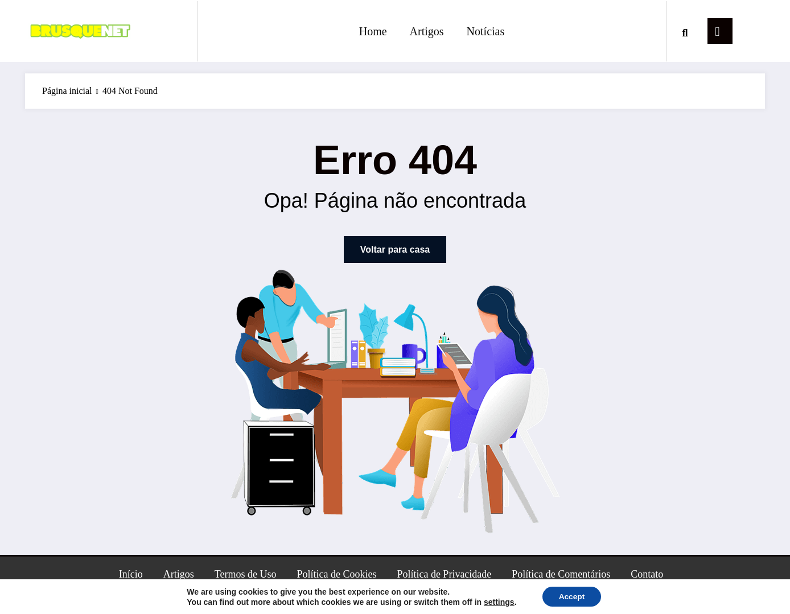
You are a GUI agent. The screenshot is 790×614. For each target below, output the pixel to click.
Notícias (486, 31)
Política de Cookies (336, 574)
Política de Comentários (561, 574)
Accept (571, 596)
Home (373, 31)
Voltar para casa (395, 249)
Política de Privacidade (444, 574)
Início (131, 574)
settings (498, 601)
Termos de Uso (246, 574)
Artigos (427, 31)
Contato (647, 574)
